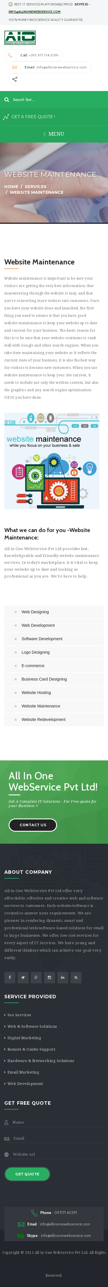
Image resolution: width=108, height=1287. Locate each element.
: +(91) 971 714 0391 (31, 55)
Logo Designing (36, 652)
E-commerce (33, 665)
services (36, 186)
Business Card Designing (44, 679)
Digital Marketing (24, 1038)
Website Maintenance (41, 706)
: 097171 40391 (54, 1213)
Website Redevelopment (43, 719)
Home (11, 186)
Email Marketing (23, 1072)
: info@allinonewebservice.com (48, 67)
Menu (54, 134)
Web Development (38, 625)
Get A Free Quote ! (29, 117)
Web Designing (35, 612)
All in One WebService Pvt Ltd (61, 1253)
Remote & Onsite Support (31, 1049)
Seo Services (19, 1015)
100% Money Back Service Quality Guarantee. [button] (46, 20)
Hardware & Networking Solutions (40, 1061)
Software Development (42, 638)
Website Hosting (36, 692)
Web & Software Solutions (32, 1026)
